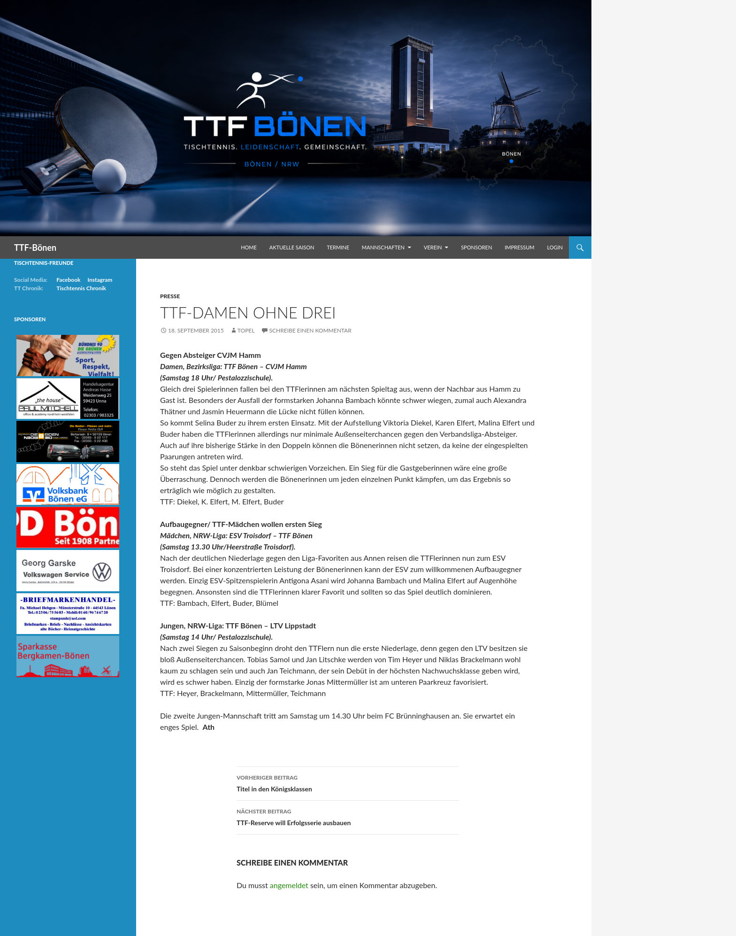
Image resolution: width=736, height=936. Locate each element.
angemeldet (289, 885)
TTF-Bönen (35, 247)
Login (555, 247)
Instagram (99, 279)
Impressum (519, 247)
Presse (170, 296)
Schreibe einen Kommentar (310, 330)
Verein (433, 247)
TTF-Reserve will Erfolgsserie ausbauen (348, 816)
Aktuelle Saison (291, 247)
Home (249, 247)
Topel (246, 330)
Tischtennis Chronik (81, 288)
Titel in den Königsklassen (348, 782)
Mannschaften (383, 247)
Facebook (68, 279)
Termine (338, 247)
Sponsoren (476, 247)
